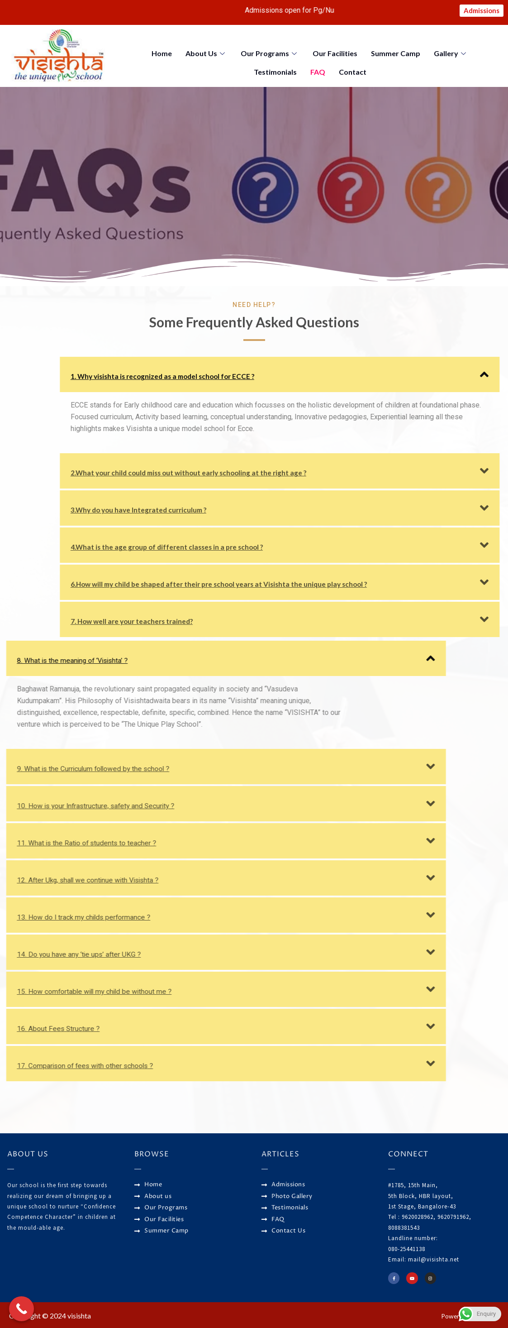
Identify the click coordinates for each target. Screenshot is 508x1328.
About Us (206, 53)
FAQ (317, 69)
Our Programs (270, 53)
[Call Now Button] (21, 1308)
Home (162, 53)
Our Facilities (335, 53)
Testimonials (275, 69)
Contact (352, 69)
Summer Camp (395, 53)
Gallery (451, 53)
